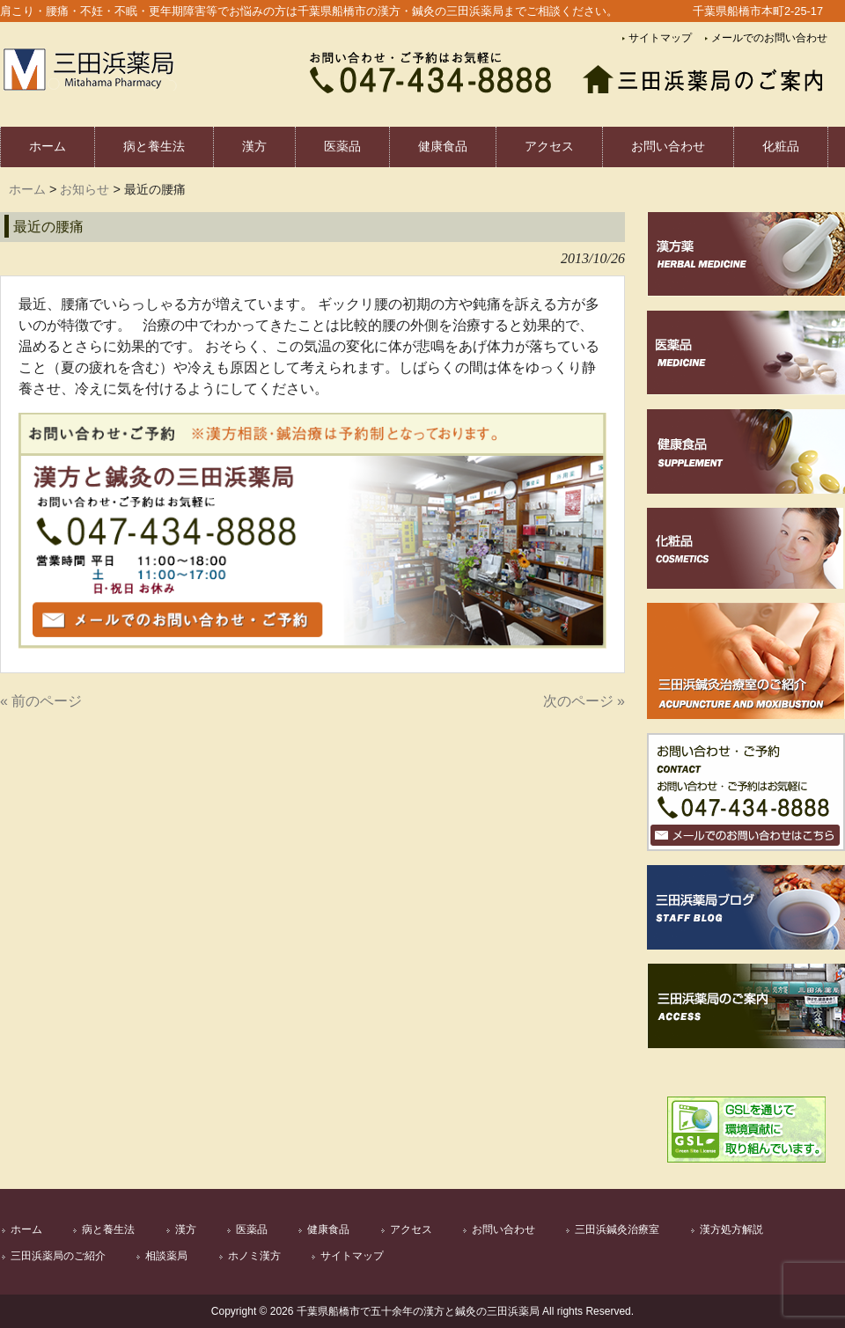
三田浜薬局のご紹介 (58, 1256)
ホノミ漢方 (254, 1256)
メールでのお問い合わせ (769, 38)
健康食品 (328, 1229)
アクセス (411, 1229)
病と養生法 (108, 1229)
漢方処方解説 (731, 1229)
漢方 (185, 1229)
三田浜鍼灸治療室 (617, 1229)
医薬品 (252, 1229)
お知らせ (84, 189)
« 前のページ (41, 700)
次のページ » (584, 700)
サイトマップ (660, 38)
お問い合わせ (503, 1229)
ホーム (27, 189)
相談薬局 (166, 1256)
